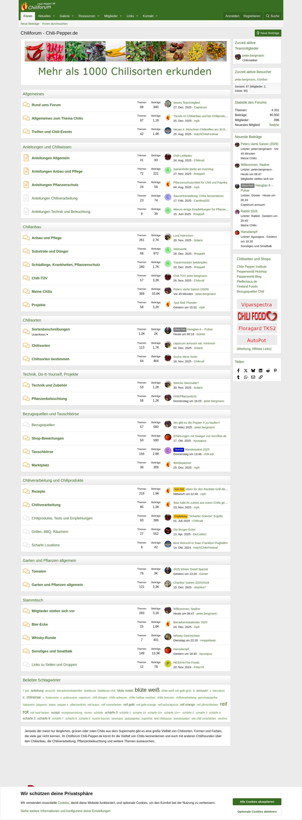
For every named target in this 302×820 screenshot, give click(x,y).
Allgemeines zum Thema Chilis (57, 118)
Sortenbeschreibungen (51, 329)
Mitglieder (111, 16)
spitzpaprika (132, 718)
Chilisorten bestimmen (50, 359)
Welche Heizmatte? (186, 383)
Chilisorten (32, 320)
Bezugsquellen (43, 425)
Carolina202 (202, 200)
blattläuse (90, 690)
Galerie (65, 16)
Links (130, 16)
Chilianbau (32, 227)
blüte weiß (147, 690)
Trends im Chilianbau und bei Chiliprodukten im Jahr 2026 (210, 116)
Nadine (274, 125)
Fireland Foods (247, 286)
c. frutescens (51, 697)
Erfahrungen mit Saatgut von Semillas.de (199, 436)
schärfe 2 (188, 712)
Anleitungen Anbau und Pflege (57, 171)
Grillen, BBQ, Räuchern (50, 532)
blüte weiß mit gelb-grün (176, 690)
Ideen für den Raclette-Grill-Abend (201, 489)
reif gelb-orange (146, 704)
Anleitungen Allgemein (50, 158)
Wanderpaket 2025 (191, 449)
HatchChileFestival (206, 134)
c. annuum (200, 690)
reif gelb (128, 704)
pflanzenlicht (78, 704)
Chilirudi (199, 160)
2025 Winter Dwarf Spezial (190, 569)
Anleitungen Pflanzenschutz (55, 185)
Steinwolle (180, 249)
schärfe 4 (215, 712)
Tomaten (39, 571)
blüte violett (125, 690)
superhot (146, 718)
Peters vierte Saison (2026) (191, 289)
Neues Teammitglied (186, 102)
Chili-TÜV (39, 278)
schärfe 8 (71, 718)
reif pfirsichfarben (207, 704)
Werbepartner (182, 462)
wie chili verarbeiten (203, 718)
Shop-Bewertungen (48, 438)
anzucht (50, 690)
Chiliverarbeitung (46, 505)
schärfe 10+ (155, 712)
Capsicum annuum (253, 204)
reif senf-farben (39, 712)
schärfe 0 (111, 712)
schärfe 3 (201, 712)
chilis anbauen (118, 697)
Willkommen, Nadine (186, 608)
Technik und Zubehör (49, 385)
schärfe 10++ (172, 712)
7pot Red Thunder (185, 302)
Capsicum (200, 107)
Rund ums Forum (46, 105)
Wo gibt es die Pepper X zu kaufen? (196, 422)
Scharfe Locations (46, 545)
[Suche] (272, 16)
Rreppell (199, 173)
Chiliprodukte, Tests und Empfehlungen (62, 518)
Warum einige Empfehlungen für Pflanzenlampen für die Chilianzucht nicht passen (226, 209)
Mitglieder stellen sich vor (53, 611)
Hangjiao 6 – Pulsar (193, 329)
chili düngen (99, 697)
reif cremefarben (111, 704)
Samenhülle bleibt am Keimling (193, 169)
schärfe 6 (43, 718)
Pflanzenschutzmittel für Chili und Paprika (200, 182)
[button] (54, 16)
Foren (28, 16)
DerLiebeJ (199, 534)
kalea (52, 704)
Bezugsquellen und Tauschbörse (51, 414)
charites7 (200, 587)
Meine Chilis (42, 292)
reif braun (93, 704)
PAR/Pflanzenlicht (185, 396)
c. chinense (32, 697)
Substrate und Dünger (50, 251)
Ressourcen (87, 16)
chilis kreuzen (165, 697)
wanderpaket (182, 718)
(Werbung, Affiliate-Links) (254, 349)
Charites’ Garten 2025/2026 (191, 582)
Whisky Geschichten (186, 635)
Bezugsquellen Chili (250, 291)
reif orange (187, 704)
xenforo (222, 718)
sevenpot (117, 718)
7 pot (26, 690)
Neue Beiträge (30, 23)
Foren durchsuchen (55, 23)
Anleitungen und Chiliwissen (47, 147)
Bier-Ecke (40, 624)
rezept (55, 712)
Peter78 (199, 667)
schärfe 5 (29, 718)
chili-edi (209, 454)
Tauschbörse (42, 452)
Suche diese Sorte (185, 356)
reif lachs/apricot (168, 704)
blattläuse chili (106, 690)
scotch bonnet (101, 718)
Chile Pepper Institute (252, 266)
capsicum (85, 697)
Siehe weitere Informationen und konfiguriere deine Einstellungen (66, 811)
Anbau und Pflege (46, 238)
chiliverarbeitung (186, 697)
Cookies (63, 803)
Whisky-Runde (44, 638)
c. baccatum (217, 690)
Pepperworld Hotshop (252, 271)
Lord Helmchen (183, 235)
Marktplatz (40, 465)
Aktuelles (44, 16)
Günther (262, 79)
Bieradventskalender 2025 (190, 622)
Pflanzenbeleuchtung (49, 399)
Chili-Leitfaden (182, 155)
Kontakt (148, 16)
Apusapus (199, 440)
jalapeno (41, 704)
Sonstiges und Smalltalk (52, 651)
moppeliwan (208, 640)
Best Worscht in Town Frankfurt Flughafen (200, 543)
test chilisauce (163, 718)
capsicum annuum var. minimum (194, 343)
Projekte (39, 305)
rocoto (88, 712)
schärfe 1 (125, 712)
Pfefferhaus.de (247, 281)
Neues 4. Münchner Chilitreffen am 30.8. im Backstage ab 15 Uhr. (215, 129)
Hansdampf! (181, 649)
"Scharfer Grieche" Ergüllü (198, 516)
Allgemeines (33, 94)
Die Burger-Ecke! (184, 529)
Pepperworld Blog (249, 276)
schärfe (98, 712)
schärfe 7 (58, 718)
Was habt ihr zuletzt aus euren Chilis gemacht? (203, 502)
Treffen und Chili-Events (52, 132)
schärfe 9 (84, 718)
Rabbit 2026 (249, 211)
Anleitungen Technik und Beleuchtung (61, 212)
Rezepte (38, 491)
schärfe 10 (139, 712)
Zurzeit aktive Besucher (253, 72)
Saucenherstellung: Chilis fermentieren (198, 196)
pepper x (62, 704)
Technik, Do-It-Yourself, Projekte (50, 374)
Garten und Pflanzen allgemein (49, 560)
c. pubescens (69, 697)
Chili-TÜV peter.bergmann (190, 275)
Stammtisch (33, 600)
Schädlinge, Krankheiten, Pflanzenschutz (66, 265)
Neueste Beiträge (248, 137)
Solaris (198, 240)
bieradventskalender (69, 690)
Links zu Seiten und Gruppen (54, 665)
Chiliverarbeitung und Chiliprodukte (53, 480)
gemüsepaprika (207, 697)
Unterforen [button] (39, 334)
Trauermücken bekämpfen (190, 262)
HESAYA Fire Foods (186, 662)
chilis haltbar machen (142, 697)
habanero (29, 704)
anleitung (37, 690)
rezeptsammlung (72, 712)
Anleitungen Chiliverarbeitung (54, 198)
